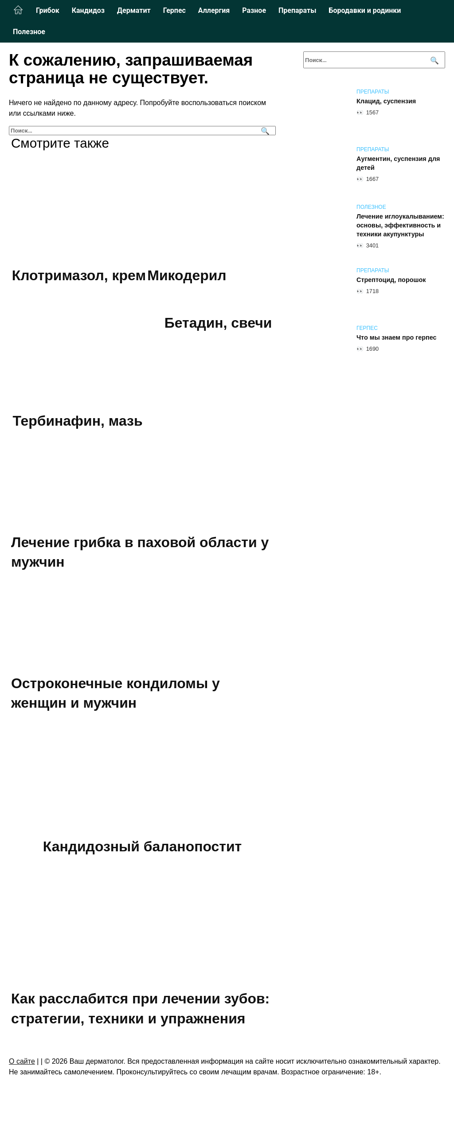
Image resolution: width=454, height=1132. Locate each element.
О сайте (22, 1062)
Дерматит (134, 10)
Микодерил (187, 275)
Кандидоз (88, 10)
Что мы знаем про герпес (396, 337)
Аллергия (214, 10)
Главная (18, 10)
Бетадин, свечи (218, 323)
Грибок (47, 10)
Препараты (297, 10)
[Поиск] (264, 130)
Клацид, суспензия (386, 101)
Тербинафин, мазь (77, 421)
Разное (254, 10)
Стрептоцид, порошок (391, 279)
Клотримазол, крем (79, 275)
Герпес (174, 10)
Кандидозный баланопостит (142, 847)
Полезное (29, 31)
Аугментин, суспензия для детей (398, 163)
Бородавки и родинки (365, 10)
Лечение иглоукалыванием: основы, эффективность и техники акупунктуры (400, 225)
